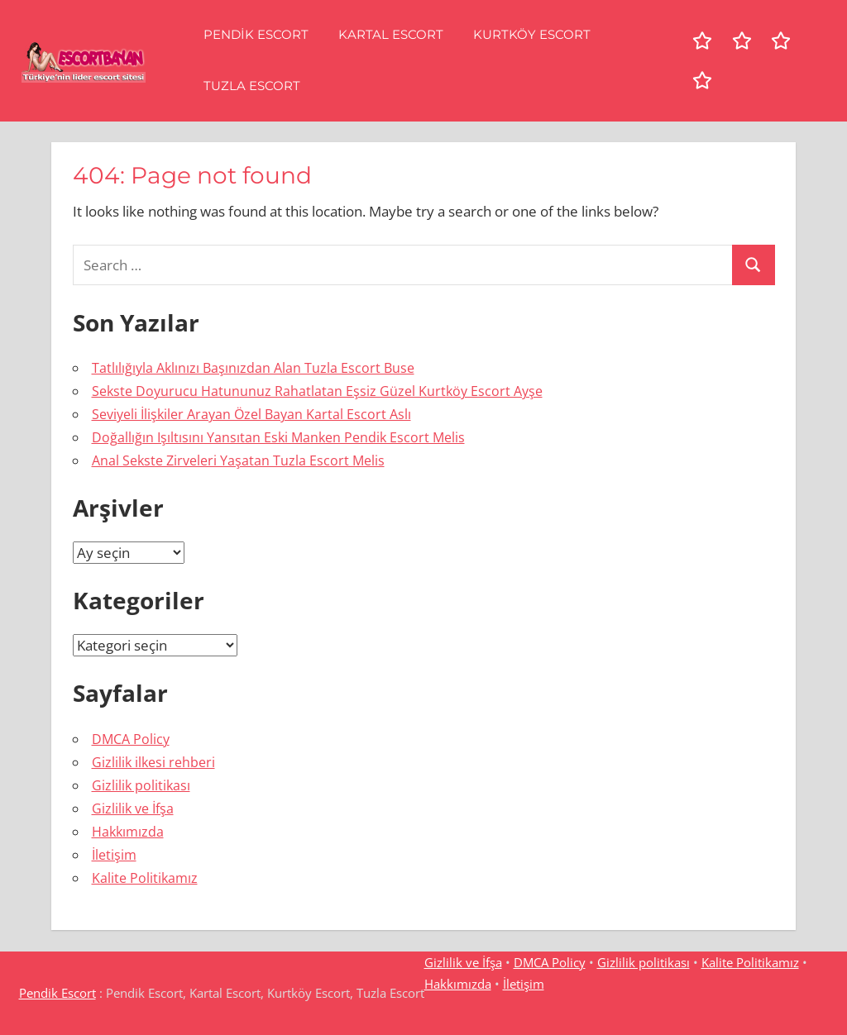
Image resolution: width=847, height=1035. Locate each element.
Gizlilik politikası (141, 785)
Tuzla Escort (251, 85)
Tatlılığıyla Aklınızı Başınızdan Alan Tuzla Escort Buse (253, 368)
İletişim (114, 855)
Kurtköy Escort (532, 34)
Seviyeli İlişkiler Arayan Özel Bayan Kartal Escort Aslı (251, 414)
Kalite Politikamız (145, 878)
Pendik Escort (256, 34)
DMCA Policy (131, 739)
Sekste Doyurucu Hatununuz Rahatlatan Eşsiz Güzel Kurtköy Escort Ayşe (317, 391)
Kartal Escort (390, 34)
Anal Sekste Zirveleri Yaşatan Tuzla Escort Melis (238, 460)
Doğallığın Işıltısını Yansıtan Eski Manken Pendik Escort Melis (278, 437)
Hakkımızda (128, 832)
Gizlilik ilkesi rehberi (153, 762)
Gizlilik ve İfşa (133, 808)
